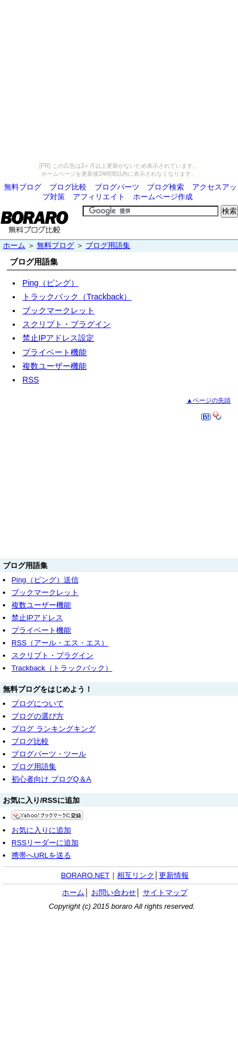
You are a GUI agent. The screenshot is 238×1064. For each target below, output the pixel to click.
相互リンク (135, 875)
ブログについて (37, 703)
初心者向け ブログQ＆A (51, 779)
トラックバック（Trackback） (76, 296)
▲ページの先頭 (208, 400)
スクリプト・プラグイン (66, 324)
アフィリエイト (99, 196)
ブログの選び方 (37, 716)
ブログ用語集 (107, 245)
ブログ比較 (68, 187)
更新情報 (174, 875)
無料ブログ (22, 187)
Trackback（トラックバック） (61, 668)
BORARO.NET (85, 875)
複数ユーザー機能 (54, 366)
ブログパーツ (117, 187)
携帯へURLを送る (41, 855)
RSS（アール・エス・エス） (59, 643)
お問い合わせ (113, 892)
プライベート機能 (54, 352)
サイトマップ (165, 892)
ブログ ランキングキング (53, 728)
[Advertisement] (119, 488)
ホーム (14, 245)
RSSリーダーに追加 (45, 842)
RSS (30, 379)
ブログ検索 (165, 187)
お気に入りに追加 (41, 830)
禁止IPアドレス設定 (58, 337)
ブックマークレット (58, 310)
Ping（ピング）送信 (45, 580)
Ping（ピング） (50, 282)
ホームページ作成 (163, 196)
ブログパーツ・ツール (48, 754)
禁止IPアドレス (37, 617)
